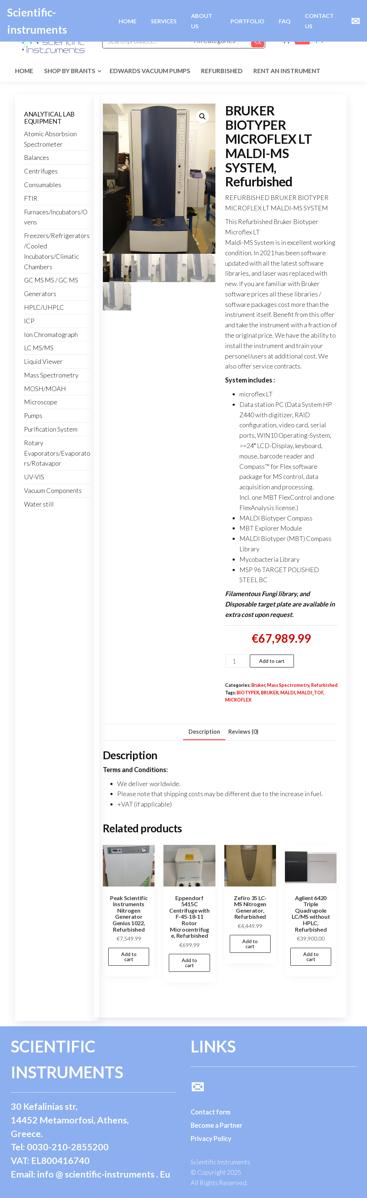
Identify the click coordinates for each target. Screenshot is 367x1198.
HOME (128, 21)
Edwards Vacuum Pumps (150, 71)
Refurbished (222, 71)
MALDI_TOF (310, 692)
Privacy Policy (211, 1138)
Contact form (210, 1112)
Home (24, 71)
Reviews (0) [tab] (243, 731)
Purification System (50, 429)
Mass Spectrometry (288, 685)
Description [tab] (204, 731)
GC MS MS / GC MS (51, 280)
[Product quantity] (236, 661)
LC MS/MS (38, 348)
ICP (29, 321)
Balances (36, 157)
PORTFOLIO (247, 21)
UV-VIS (34, 477)
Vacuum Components (53, 490)
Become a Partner (216, 1125)
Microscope (40, 402)
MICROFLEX (238, 700)
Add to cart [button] (129, 956)
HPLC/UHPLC (44, 307)
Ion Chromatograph (51, 334)
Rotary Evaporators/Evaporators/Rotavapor (57, 453)
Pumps (33, 415)
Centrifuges (41, 171)
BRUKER (269, 692)
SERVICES (164, 21)
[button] (202, 116)
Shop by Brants (69, 71)
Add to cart (272, 661)
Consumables (42, 185)
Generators (40, 294)
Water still (39, 504)
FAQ (285, 21)
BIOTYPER (248, 692)
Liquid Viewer (43, 361)
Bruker (258, 685)
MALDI (287, 692)
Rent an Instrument (286, 71)
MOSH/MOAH (45, 389)
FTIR (31, 198)
